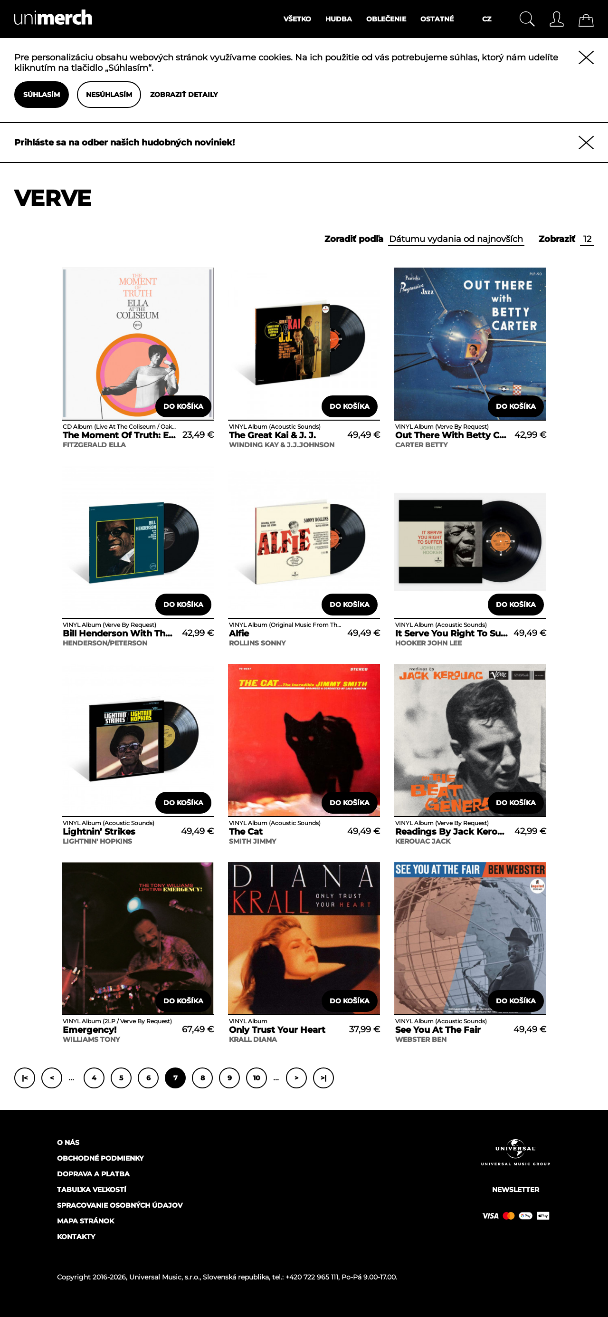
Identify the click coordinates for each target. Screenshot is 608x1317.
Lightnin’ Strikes (99, 832)
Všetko (297, 19)
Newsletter (515, 1189)
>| (323, 1078)
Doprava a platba (93, 1174)
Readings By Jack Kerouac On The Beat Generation (451, 832)
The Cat (246, 832)
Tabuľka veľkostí (91, 1189)
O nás (68, 1142)
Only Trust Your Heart (277, 1030)
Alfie (239, 633)
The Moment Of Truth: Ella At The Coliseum (119, 435)
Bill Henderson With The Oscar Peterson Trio (119, 633)
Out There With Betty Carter (451, 435)
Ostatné (437, 19)
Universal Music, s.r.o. (164, 1277)
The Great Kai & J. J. (272, 435)
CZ (486, 19)
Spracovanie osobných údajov (119, 1205)
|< (25, 1078)
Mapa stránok (85, 1221)
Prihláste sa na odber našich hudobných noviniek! (124, 142)
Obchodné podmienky (100, 1158)
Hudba (338, 19)
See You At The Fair (438, 1030)
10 (256, 1078)
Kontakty (76, 1236)
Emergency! (89, 1030)
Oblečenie (386, 19)
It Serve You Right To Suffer (451, 633)
